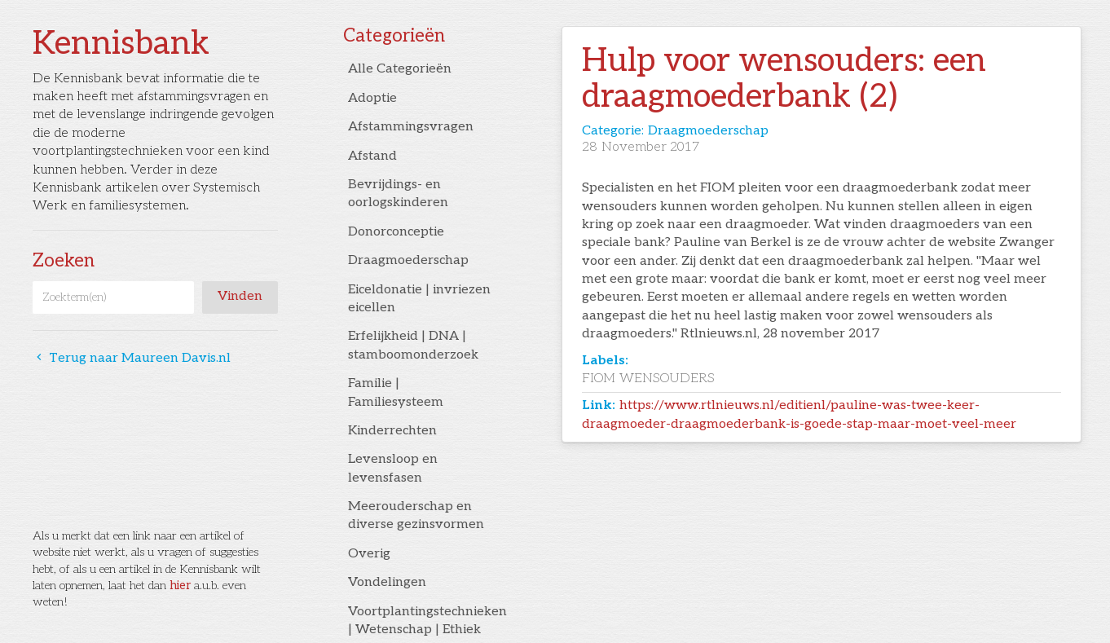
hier (180, 585)
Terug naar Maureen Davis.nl (132, 358)
